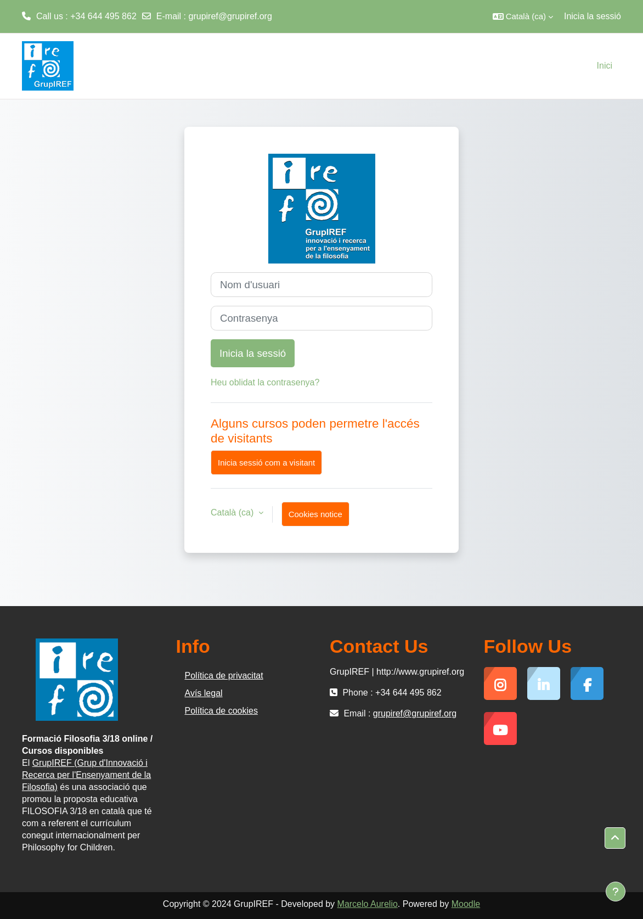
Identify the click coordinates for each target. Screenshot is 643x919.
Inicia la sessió (592, 16)
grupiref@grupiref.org (230, 16)
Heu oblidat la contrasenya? (265, 382)
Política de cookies (221, 710)
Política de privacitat (224, 675)
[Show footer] (615, 891)
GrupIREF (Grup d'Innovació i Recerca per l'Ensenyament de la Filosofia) (86, 775)
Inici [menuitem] (604, 65)
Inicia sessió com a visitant (266, 462)
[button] (523, 16)
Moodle (466, 904)
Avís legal (204, 693)
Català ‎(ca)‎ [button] (233, 512)
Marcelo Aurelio (367, 904)
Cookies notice (315, 514)
